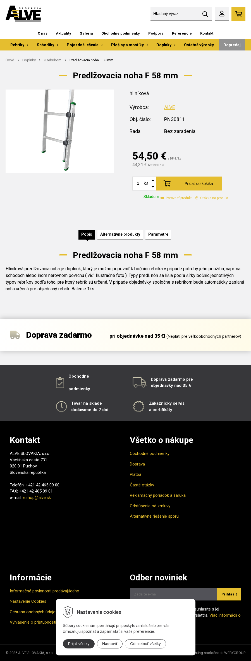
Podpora (156, 33)
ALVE (169, 107)
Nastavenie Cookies (28, 601)
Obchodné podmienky (120, 33)
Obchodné (78, 376)
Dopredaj (232, 45)
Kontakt (206, 33)
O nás (42, 33)
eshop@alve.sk (37, 497)
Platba (135, 474)
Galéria (86, 33)
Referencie (182, 33)
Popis (86, 234)
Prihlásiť (229, 594)
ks (146, 183)
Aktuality (63, 33)
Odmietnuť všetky (145, 643)
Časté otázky (142, 485)
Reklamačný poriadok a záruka (158, 495)
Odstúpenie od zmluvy (150, 505)
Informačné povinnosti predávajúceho (44, 591)
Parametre (158, 234)
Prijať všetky (79, 643)
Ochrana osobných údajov (34, 611)
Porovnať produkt (176, 198)
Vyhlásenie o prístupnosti (33, 622)
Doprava (137, 464)
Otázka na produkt (211, 198)
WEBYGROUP (234, 653)
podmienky (79, 388)
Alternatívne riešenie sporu (154, 516)
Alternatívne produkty (120, 234)
